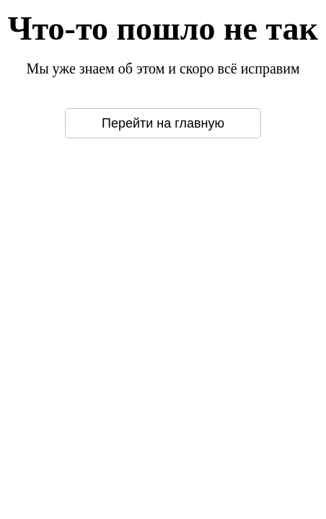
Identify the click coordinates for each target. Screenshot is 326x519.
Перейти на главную (163, 123)
